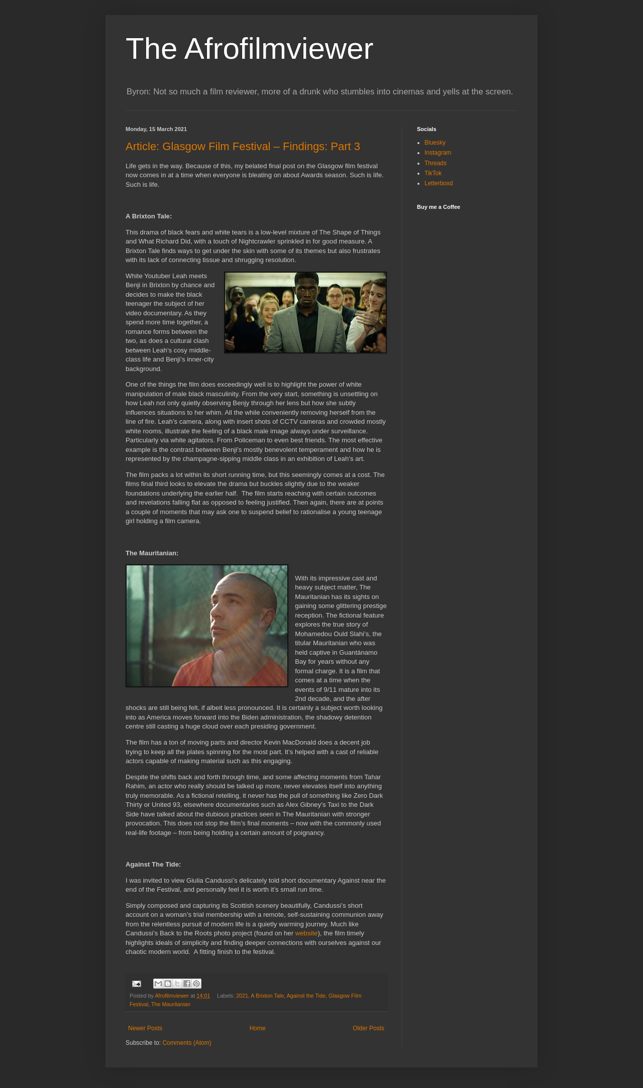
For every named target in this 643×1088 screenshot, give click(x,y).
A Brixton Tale (267, 996)
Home (258, 1028)
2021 (242, 996)
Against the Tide (306, 996)
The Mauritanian (170, 1004)
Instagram (437, 152)
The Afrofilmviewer (249, 48)
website (306, 933)
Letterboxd (438, 183)
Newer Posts (145, 1028)
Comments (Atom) (186, 1042)
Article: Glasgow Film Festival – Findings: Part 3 (243, 146)
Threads (435, 163)
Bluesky (435, 142)
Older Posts (368, 1028)
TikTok (433, 173)
